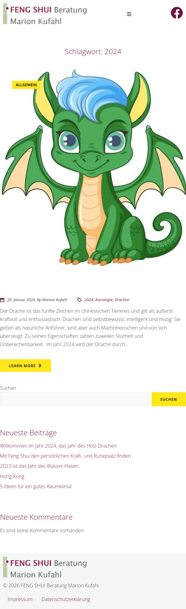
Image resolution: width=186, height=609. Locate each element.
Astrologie (104, 299)
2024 (88, 299)
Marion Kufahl (54, 299)
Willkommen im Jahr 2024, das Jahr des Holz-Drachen (82, 285)
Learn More (22, 365)
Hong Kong (12, 476)
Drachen (122, 299)
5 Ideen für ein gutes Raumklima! (36, 486)
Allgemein (26, 84)
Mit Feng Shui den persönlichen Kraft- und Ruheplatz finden (65, 455)
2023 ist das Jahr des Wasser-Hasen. (40, 466)
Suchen (8, 388)
